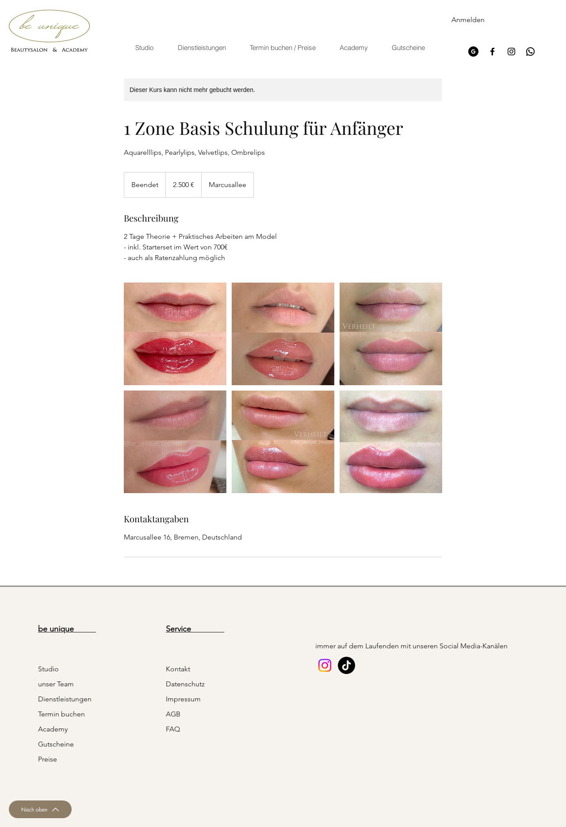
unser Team (56, 684)
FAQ (173, 729)
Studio (48, 669)
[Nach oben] (40, 809)
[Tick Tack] (346, 665)
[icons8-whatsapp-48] (530, 51)
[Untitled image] (175, 334)
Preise (47, 759)
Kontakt (178, 669)
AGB (173, 714)
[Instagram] (511, 51)
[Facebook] (492, 51)
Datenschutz (185, 684)
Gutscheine (56, 744)
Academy (53, 729)
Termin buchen (61, 714)
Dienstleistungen (65, 699)
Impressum (183, 699)
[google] (473, 51)
